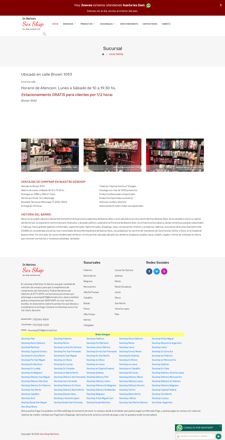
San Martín (120, 303)
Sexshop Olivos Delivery (131, 338)
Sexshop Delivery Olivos (131, 377)
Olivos (118, 297)
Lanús (118, 292)
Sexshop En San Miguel (65, 355)
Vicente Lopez (122, 309)
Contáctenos (150, 24)
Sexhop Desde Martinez (98, 402)
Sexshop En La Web (30, 368)
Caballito (88, 297)
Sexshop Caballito (30, 394)
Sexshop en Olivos (63, 360)
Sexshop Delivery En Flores (67, 385)
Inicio (55, 24)
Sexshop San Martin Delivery (133, 402)
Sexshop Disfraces (128, 373)
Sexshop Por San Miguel (33, 360)
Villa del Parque (91, 292)
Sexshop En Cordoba (64, 368)
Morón (118, 281)
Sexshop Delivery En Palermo (35, 385)
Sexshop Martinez (30, 347)
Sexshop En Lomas (63, 364)
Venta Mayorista (129, 24)
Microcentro (90, 287)
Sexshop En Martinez (31, 364)
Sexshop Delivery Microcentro (167, 377)
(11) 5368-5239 (41, 325)
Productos (88, 24)
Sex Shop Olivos (29, 406)
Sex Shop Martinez (49, 434)
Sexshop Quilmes (160, 364)
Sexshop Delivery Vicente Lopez (168, 373)
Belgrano (88, 281)
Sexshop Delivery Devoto (132, 385)
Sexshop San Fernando (65, 381)
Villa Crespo (89, 314)
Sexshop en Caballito (129, 368)
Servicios (69, 24)
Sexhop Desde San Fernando (68, 402)
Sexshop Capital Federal (164, 390)
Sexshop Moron (61, 343)
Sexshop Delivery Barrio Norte (69, 390)
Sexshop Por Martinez (98, 343)
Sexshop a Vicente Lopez (66, 398)
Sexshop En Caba (160, 368)
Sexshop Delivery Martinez (34, 381)
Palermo (88, 270)
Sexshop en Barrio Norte (66, 373)
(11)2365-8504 (41, 319)
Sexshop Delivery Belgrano (165, 385)
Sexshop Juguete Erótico (34, 351)
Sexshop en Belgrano (31, 373)
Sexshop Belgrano (96, 394)
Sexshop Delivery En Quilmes (166, 381)
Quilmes (119, 276)
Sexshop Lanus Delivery (98, 347)
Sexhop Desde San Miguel (34, 402)
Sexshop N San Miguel (163, 338)
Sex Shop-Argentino (162, 402)
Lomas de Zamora (124, 270)
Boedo (87, 303)
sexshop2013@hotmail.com (42, 330)
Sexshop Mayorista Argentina (167, 343)
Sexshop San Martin (31, 390)
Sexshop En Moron (128, 360)
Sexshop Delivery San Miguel (35, 377)
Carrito (166, 24)
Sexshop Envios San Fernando (102, 351)
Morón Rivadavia (123, 287)
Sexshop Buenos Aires (65, 394)
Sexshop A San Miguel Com (100, 398)
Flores (87, 309)
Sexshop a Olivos (127, 398)
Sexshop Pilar (28, 338)
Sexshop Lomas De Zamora (67, 347)
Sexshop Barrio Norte (130, 394)
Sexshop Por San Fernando (67, 351)
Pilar (117, 314)
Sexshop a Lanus (160, 398)
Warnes (87, 320)
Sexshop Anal (28, 398)
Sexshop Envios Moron (130, 351)
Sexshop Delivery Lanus (98, 381)
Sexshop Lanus (126, 347)
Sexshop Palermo (63, 338)
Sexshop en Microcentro (164, 360)
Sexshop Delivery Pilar (98, 377)
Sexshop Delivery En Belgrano (101, 385)
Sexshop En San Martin (98, 355)
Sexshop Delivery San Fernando (70, 377)
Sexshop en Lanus (96, 364)
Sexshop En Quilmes (129, 355)
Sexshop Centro (127, 390)
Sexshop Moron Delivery (33, 343)
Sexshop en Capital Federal (100, 368)
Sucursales (107, 24)
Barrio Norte (90, 276)
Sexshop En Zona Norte (33, 355)
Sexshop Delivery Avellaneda (101, 390)
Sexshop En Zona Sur (162, 351)
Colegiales (89, 325)
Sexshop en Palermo (162, 355)
